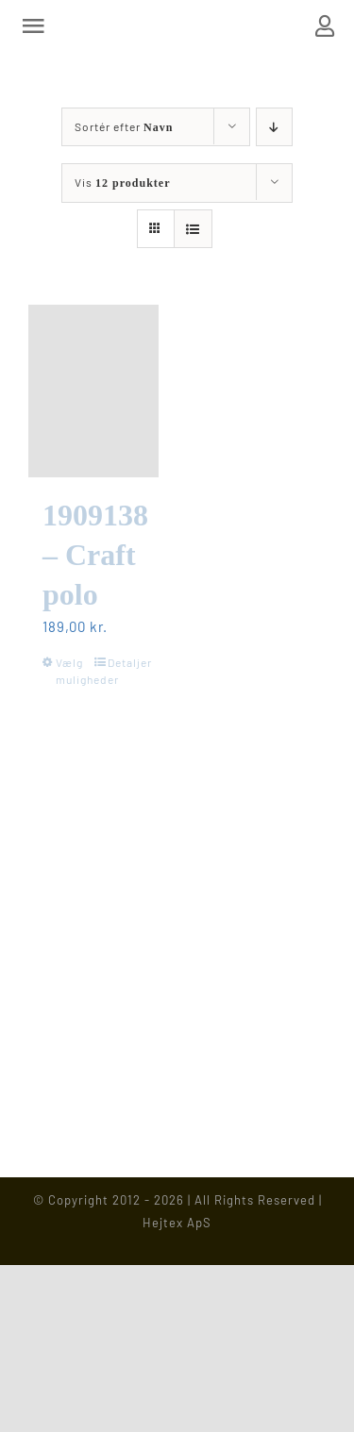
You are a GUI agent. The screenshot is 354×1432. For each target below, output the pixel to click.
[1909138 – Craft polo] (93, 391)
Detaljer (126, 662)
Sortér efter (124, 126)
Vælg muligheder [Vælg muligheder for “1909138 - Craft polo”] (74, 671)
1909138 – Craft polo (95, 554)
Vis (122, 182)
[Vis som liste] (193, 228)
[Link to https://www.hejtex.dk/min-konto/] (325, 26)
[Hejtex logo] (177, 25)
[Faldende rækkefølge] (274, 127)
